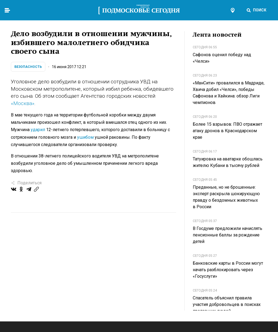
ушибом (85, 137)
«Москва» (22, 103)
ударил (38, 129)
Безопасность (28, 67)
